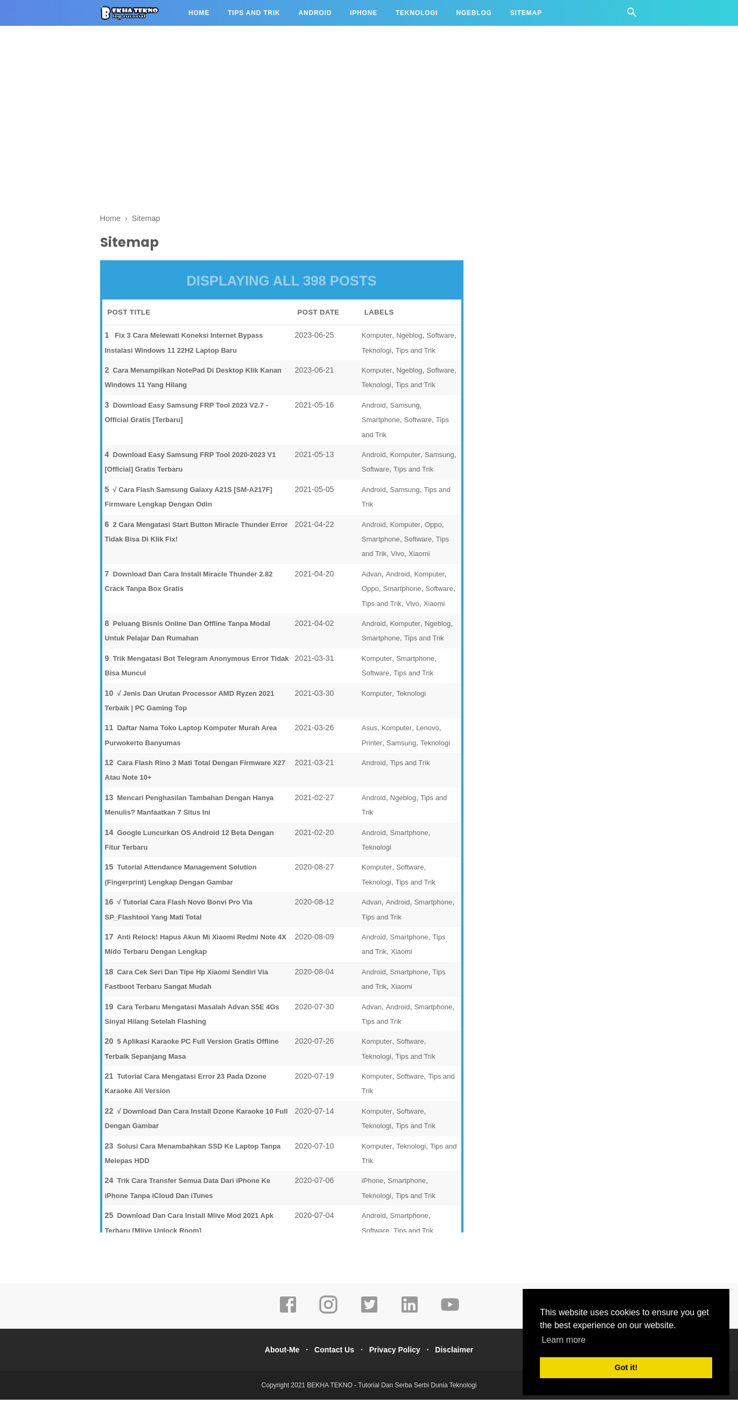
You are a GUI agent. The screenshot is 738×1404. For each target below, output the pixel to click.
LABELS (379, 316)
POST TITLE (129, 316)
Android (315, 13)
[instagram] (328, 1316)
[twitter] (369, 1316)
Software (440, 340)
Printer (372, 747)
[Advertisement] (369, 122)
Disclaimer (462, 1354)
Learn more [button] (564, 1339)
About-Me (274, 1354)
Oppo (433, 528)
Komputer (377, 340)
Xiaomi (419, 558)
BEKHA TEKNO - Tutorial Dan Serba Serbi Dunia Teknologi (391, 1389)
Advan (372, 578)
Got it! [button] (626, 1367)
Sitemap (526, 13)
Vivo (397, 558)
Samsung (405, 409)
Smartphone (381, 424)
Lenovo (427, 732)
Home (198, 13)
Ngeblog (473, 13)
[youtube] (450, 1316)
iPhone (363, 13)
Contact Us (332, 1354)
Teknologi (417, 13)
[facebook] (288, 1316)
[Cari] (631, 15)
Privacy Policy (397, 1354)
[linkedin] (409, 1316)
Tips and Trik (254, 13)
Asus (369, 732)
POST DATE (319, 316)
